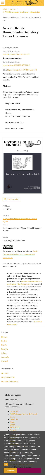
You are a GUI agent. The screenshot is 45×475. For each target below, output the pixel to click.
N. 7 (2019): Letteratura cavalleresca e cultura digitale (21, 12)
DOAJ (12, 425)
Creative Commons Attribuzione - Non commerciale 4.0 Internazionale (20, 254)
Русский (4, 361)
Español (4, 345)
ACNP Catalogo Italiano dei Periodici (24, 414)
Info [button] (5, 465)
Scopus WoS (14, 411)
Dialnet (13, 422)
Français (4, 349)
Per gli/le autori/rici (8, 377)
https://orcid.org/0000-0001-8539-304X (16, 65)
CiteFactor (14, 419)
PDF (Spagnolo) (12, 199)
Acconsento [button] (10, 471)
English (4, 341)
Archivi (12, 9)
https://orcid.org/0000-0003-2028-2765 (16, 54)
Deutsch (4, 337)
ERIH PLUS (14, 427)
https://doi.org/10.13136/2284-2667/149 (22, 70)
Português (5, 357)
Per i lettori (5, 373)
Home (5, 9)
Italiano (4, 353)
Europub (13, 430)
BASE (12, 417)
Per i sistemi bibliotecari (9, 381)
